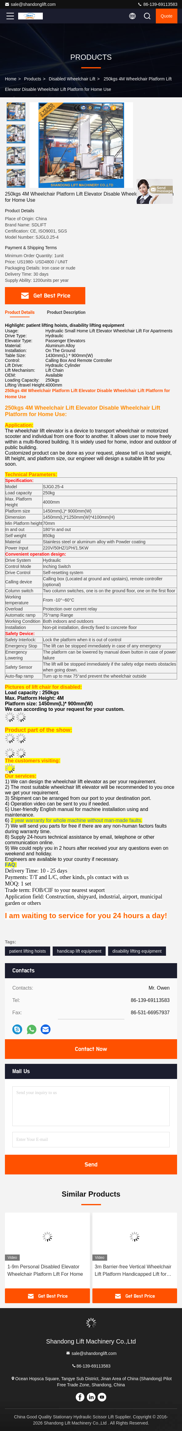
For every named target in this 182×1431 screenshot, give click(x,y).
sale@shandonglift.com (30, 4)
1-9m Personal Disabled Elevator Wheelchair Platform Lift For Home (45, 1270)
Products (32, 78)
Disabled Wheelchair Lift (72, 78)
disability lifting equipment (137, 951)
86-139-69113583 (157, 4)
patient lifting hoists (27, 951)
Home (10, 78)
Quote (166, 16)
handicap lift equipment (79, 951)
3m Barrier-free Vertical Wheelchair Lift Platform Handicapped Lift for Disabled (133, 1271)
